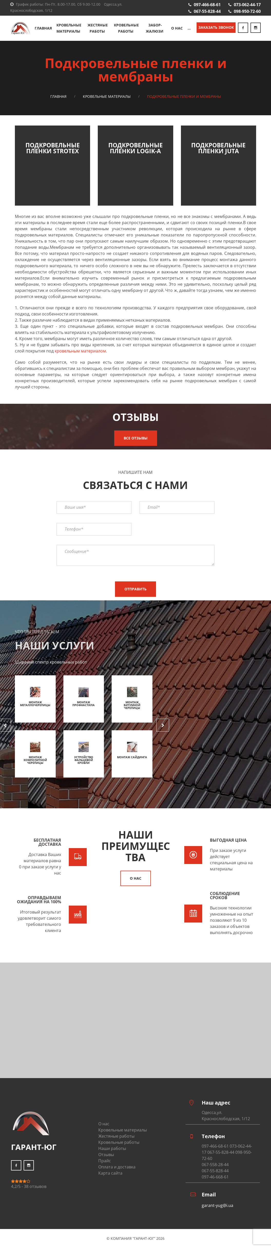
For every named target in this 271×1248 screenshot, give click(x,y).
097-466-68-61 (207, 4)
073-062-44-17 (247, 4)
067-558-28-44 (215, 1164)
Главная (43, 28)
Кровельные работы (126, 28)
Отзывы (106, 1154)
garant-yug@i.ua (217, 1205)
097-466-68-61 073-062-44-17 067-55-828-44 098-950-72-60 (227, 1152)
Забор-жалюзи (155, 28)
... (189, 28)
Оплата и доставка (117, 1167)
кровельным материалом (80, 351)
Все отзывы (136, 438)
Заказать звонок (216, 27)
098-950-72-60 (247, 11)
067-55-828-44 (207, 11)
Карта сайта (110, 1173)
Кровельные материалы (68, 28)
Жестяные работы (98, 28)
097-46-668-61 (215, 1177)
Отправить (135, 589)
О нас (177, 28)
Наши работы (112, 1148)
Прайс (104, 1161)
